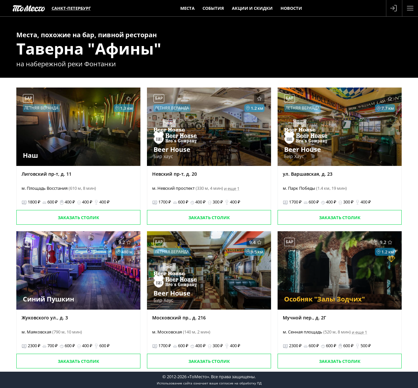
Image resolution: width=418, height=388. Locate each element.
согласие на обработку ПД (240, 383)
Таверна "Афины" (88, 48)
